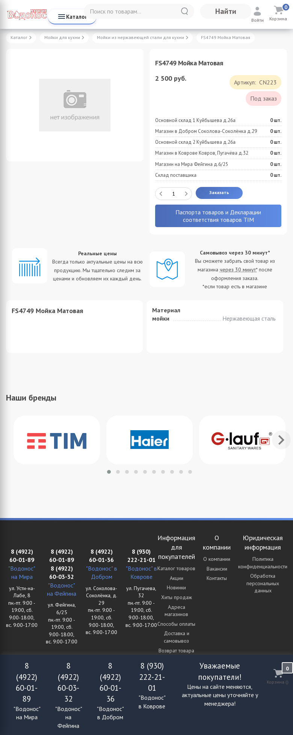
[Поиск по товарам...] (139, 11)
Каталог (72, 16)
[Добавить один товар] (186, 194)
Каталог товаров (176, 568)
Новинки (176, 587)
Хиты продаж (176, 597)
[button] (109, 472)
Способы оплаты (176, 624)
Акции (176, 578)
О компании (216, 559)
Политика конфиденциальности (262, 563)
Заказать (219, 192)
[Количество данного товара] (173, 193)
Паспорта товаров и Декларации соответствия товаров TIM (218, 215)
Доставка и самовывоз (176, 637)
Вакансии (217, 568)
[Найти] (184, 11)
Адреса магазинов (176, 611)
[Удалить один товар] (160, 194)
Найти (225, 11)
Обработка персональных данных (262, 583)
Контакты (217, 578)
